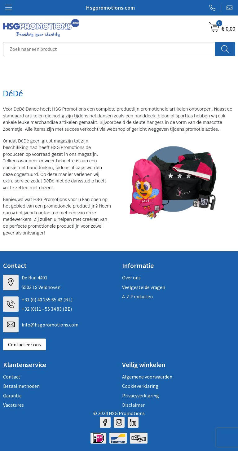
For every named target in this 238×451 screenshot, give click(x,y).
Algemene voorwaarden (147, 377)
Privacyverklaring (140, 395)
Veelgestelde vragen (143, 287)
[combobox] (109, 49)
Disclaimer (133, 405)
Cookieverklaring (140, 386)
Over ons (131, 277)
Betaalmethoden (21, 386)
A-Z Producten (137, 296)
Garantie (12, 395)
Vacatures (13, 405)
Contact (11, 377)
